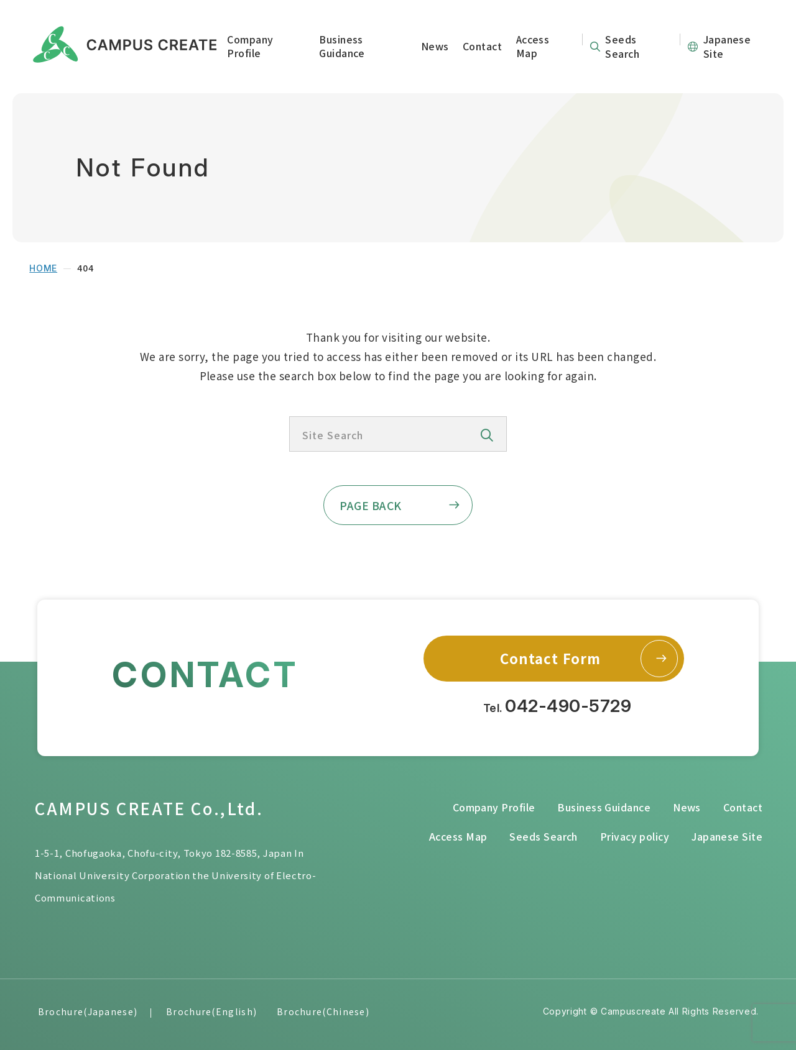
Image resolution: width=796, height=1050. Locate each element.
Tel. (557, 706)
